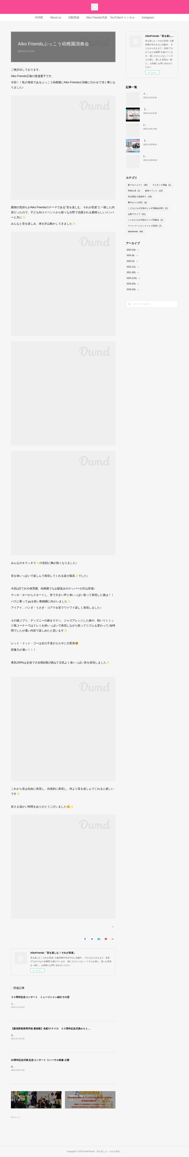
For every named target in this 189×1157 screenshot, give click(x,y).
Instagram (148, 17)
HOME (39, 17)
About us (55, 17)
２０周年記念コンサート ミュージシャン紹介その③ (40, 997)
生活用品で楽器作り (140, 196)
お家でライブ (136, 214)
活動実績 (73, 17)
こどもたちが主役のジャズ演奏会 (145, 220)
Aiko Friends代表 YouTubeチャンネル (110, 17)
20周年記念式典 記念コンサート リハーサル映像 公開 (40, 1060)
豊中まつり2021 (137, 202)
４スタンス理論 (161, 185)
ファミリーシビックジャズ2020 (144, 226)
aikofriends (135, 231)
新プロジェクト (137, 185)
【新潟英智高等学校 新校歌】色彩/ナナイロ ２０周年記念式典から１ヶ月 (52, 1028)
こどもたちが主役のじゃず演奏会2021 (148, 208)
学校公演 (134, 190)
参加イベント (154, 190)
